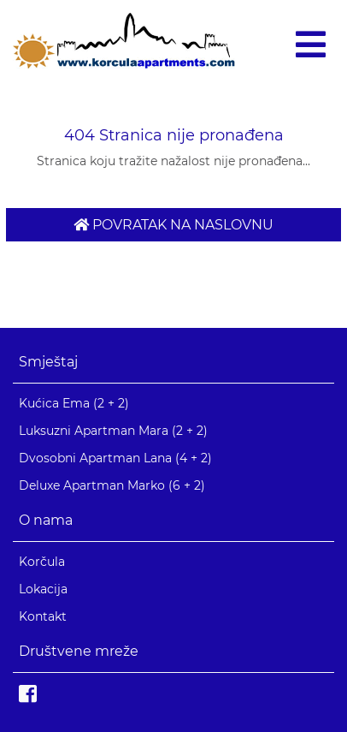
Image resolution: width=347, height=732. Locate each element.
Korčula (42, 561)
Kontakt (43, 616)
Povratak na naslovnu (173, 225)
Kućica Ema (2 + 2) (74, 403)
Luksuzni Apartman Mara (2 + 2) (113, 430)
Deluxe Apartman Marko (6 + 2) (112, 485)
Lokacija (43, 589)
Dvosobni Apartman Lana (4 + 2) (115, 458)
